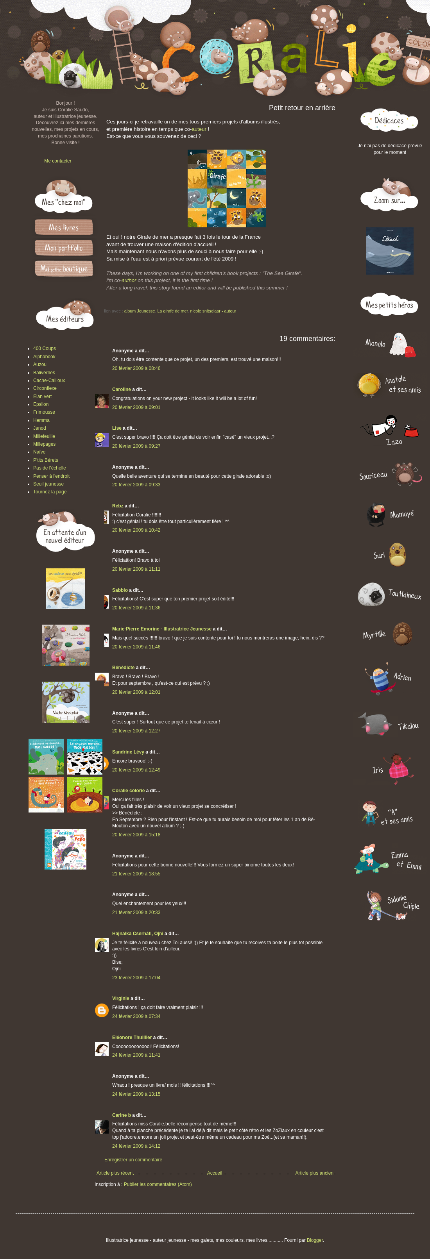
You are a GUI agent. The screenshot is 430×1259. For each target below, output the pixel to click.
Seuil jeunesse (48, 484)
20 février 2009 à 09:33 (136, 485)
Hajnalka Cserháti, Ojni (137, 933)
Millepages (44, 444)
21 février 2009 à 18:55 (136, 874)
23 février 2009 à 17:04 (136, 977)
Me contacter (57, 161)
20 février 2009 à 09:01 (136, 407)
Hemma (41, 420)
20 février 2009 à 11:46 (136, 647)
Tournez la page (49, 492)
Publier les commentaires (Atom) (158, 1184)
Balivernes (44, 372)
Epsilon (40, 404)
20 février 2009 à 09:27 (136, 446)
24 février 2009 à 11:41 (136, 1055)
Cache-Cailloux (49, 380)
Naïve (39, 452)
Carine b (121, 1115)
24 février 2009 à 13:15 (136, 1094)
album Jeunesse (139, 311)
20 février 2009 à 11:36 (136, 608)
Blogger (315, 1240)
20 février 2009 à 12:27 (136, 731)
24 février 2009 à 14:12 (136, 1146)
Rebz (118, 506)
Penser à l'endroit (51, 476)
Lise (117, 428)
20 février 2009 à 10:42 (136, 530)
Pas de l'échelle (49, 468)
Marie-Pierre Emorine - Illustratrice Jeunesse (161, 629)
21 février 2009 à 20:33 (136, 912)
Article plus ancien (314, 1173)
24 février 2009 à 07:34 (136, 1016)
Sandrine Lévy (128, 752)
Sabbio (120, 590)
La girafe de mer (172, 311)
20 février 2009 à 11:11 (136, 569)
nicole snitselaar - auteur (213, 311)
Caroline (121, 389)
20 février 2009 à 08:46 (136, 368)
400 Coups (44, 348)
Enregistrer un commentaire (133, 1160)
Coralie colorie (128, 790)
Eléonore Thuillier (132, 1037)
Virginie (120, 998)
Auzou (40, 364)
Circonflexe (45, 388)
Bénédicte (123, 667)
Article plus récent (115, 1173)
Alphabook (44, 356)
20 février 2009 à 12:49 (136, 770)
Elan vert (42, 396)
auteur (199, 129)
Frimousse (44, 412)
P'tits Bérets (45, 460)
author (129, 280)
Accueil (214, 1173)
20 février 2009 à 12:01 (136, 692)
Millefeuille (44, 436)
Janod (39, 428)
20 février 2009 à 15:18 (136, 835)
